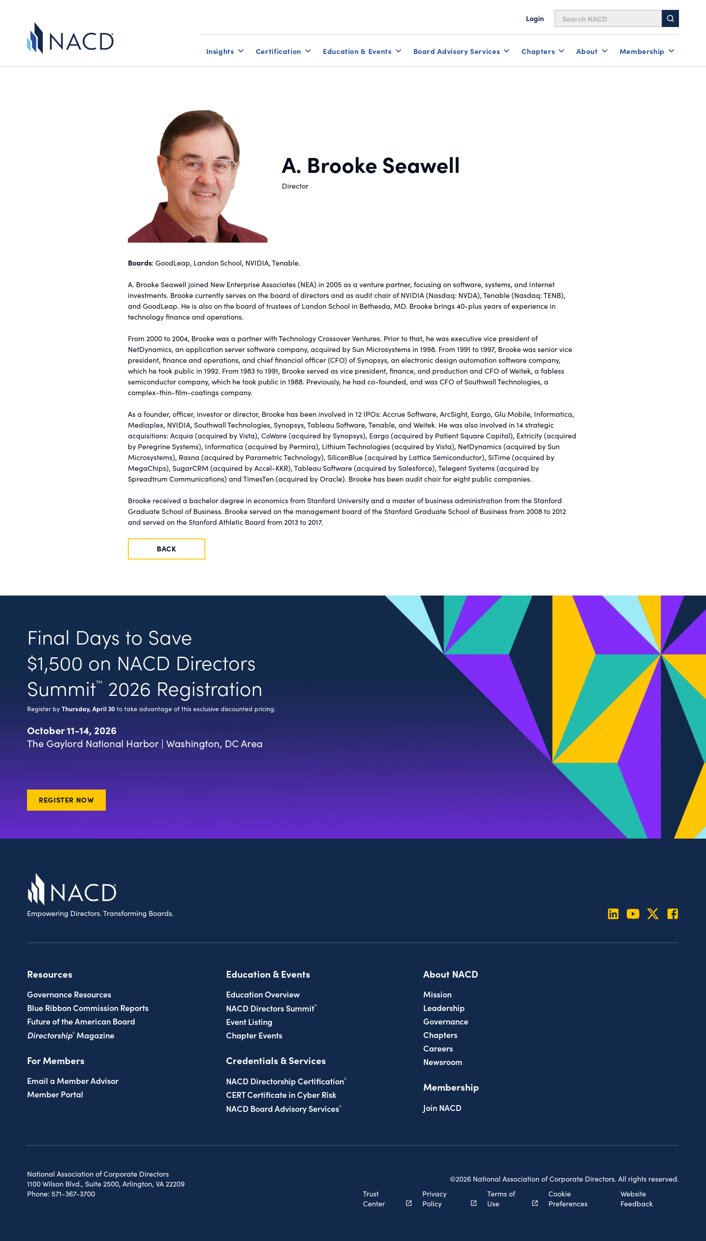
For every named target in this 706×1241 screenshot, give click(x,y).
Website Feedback (636, 1198)
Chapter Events (254, 1035)
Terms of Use (507, 1198)
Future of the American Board (81, 1021)
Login (535, 18)
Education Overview (263, 994)
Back (166, 548)
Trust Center (382, 1198)
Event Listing (249, 1021)
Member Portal (55, 1094)
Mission (437, 994)
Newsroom (442, 1061)
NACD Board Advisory (283, 1108)
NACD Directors (271, 1008)
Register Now (66, 799)
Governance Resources (69, 994)
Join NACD (442, 1107)
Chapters (440, 1034)
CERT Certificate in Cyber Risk (281, 1094)
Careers (438, 1048)
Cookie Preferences (568, 1198)
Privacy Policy (444, 1198)
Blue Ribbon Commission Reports (88, 1007)
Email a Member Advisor (72, 1080)
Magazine (70, 1035)
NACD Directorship (286, 1081)
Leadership (444, 1007)
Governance (445, 1021)
